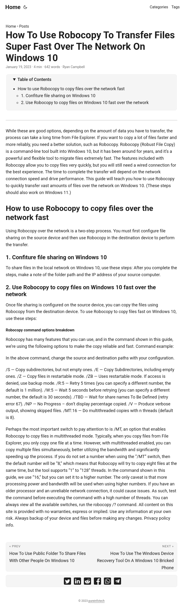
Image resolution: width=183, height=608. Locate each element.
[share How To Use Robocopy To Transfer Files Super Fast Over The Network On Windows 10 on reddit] (87, 582)
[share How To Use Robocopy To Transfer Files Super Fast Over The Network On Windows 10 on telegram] (117, 582)
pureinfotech (96, 601)
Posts (24, 26)
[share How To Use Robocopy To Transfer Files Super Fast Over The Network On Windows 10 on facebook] (97, 582)
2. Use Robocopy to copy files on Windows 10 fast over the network (85, 102)
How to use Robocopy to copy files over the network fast (71, 88)
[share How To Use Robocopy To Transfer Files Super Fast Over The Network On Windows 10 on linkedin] (77, 582)
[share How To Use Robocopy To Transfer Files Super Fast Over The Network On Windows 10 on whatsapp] (107, 582)
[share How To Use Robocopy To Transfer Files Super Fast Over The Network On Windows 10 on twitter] (67, 582)
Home (12, 7)
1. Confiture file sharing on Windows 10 (58, 95)
